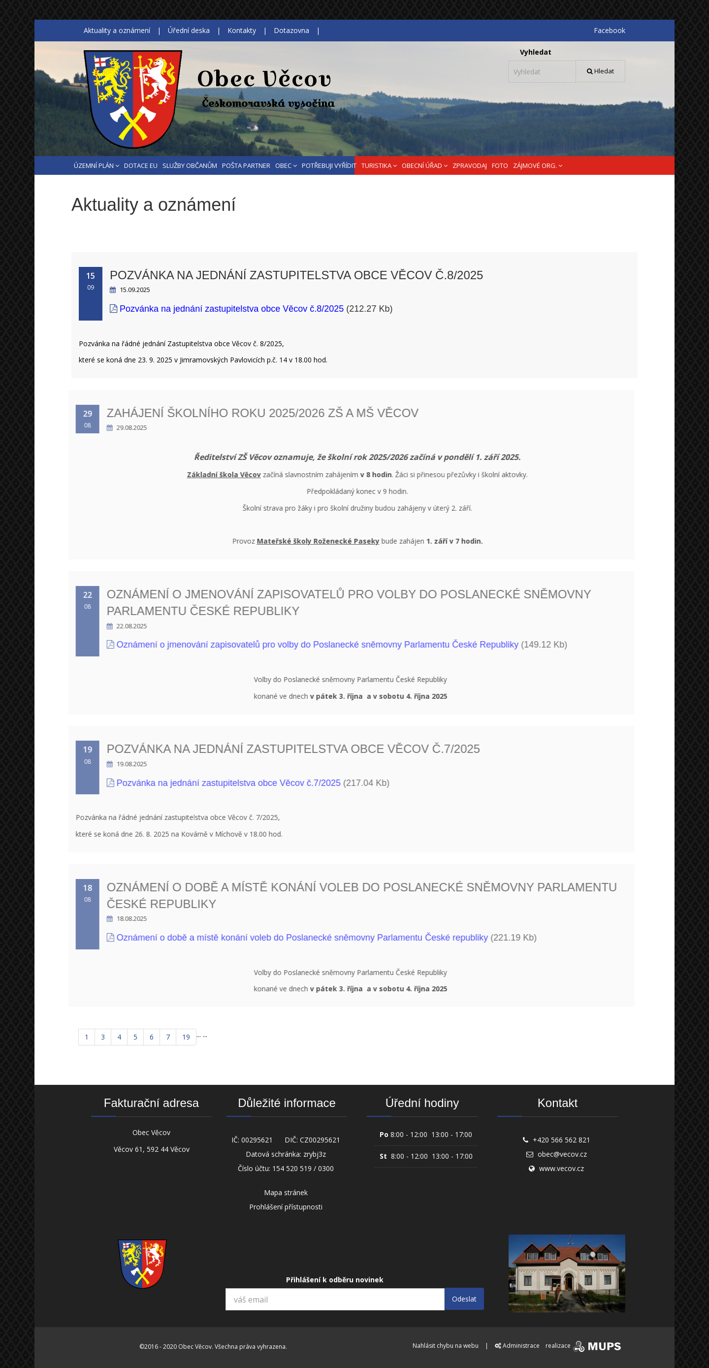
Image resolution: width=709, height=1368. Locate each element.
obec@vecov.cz (562, 1154)
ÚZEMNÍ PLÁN (96, 165)
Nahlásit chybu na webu (446, 1345)
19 (186, 1037)
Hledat (600, 70)
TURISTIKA (379, 165)
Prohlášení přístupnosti (285, 1206)
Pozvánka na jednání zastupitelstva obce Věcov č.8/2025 (293, 275)
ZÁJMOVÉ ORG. (537, 165)
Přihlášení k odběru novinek (335, 1279)
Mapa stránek (286, 1192)
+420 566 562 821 (561, 1139)
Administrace (517, 1345)
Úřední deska (189, 30)
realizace (584, 1345)
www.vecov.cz (561, 1168)
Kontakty (241, 30)
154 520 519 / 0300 (303, 1168)
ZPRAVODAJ (469, 165)
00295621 (257, 1139)
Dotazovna (291, 30)
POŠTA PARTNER (246, 165)
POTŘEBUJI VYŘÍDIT (329, 165)
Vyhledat (535, 52)
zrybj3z (314, 1154)
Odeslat (464, 1298)
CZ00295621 (320, 1139)
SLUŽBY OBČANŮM (189, 165)
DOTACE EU (141, 165)
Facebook (609, 30)
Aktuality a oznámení (117, 30)
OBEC (286, 165)
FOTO (500, 165)
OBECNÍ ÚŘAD (425, 165)
